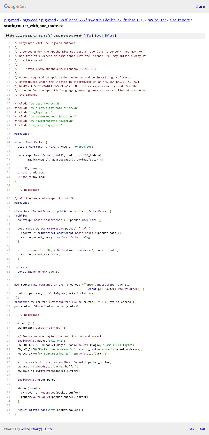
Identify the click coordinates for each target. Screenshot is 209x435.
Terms (47, 429)
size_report (180, 19)
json (201, 428)
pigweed (11, 19)
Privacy (36, 429)
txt (191, 428)
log (98, 35)
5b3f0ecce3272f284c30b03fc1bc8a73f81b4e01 (100, 19)
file (88, 35)
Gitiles (25, 429)
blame (110, 35)
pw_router (157, 19)
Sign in (200, 6)
